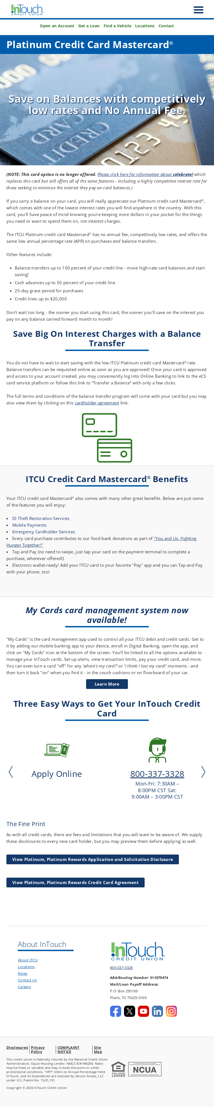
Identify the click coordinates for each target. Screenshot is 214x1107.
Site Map (98, 1049)
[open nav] (195, 10)
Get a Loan (89, 26)
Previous (12, 771)
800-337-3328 (121, 967)
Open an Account (57, 26)
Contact (166, 26)
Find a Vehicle (117, 26)
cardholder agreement (97, 403)
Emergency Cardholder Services (43, 531)
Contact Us (27, 980)
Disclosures (17, 1047)
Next (202, 771)
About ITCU (28, 960)
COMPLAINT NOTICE (68, 1049)
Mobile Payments (29, 525)
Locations (145, 26)
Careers (24, 986)
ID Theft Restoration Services (41, 518)
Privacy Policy (38, 1049)
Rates (23, 973)
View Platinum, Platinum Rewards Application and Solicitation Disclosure (92, 859)
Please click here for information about (145, 174)
